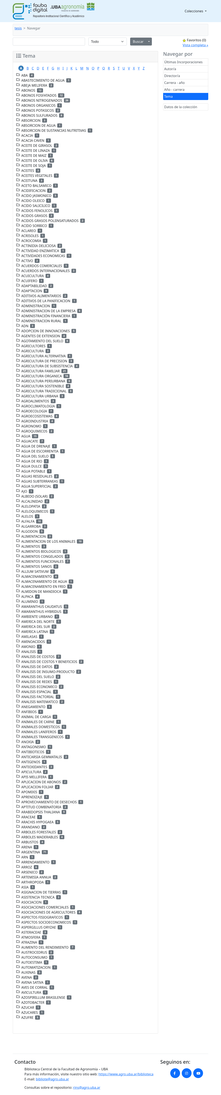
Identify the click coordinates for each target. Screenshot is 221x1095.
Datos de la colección (180, 107)
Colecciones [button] (194, 11)
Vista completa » (195, 45)
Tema (168, 96)
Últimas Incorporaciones (183, 62)
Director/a (172, 76)
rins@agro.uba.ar (86, 1087)
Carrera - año (174, 82)
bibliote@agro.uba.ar (52, 1079)
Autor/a (170, 69)
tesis (18, 28)
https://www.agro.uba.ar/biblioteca (125, 1074)
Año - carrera (174, 89)
